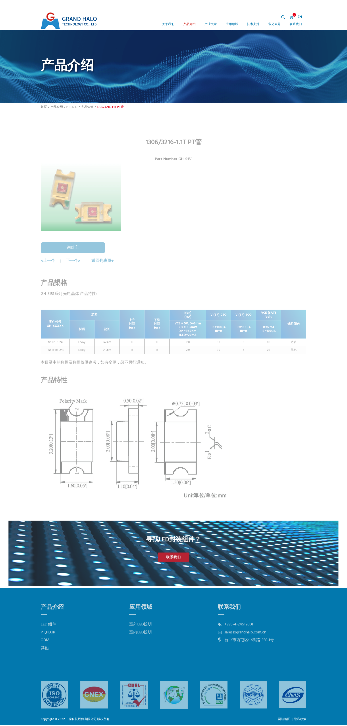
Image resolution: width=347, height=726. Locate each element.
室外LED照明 (140, 640)
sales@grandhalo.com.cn (245, 648)
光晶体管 (87, 107)
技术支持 (253, 24)
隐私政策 (300, 719)
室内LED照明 (140, 648)
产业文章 (210, 24)
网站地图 (284, 719)
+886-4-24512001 (238, 640)
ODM (45, 656)
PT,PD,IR (71, 107)
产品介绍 (189, 24)
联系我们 (295, 24)
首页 (44, 107)
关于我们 (168, 24)
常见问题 (274, 24)
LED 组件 (48, 640)
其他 (45, 664)
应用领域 (232, 24)
